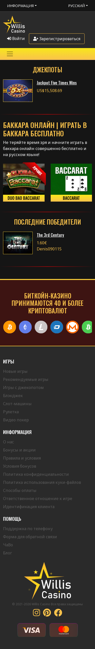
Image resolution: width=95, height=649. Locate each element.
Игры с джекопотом (23, 387)
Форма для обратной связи (30, 536)
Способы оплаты (19, 490)
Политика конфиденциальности (36, 474)
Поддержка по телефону (28, 528)
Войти (16, 38)
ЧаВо (8, 545)
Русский (76, 5)
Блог (7, 553)
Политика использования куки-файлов (42, 482)
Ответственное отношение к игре (37, 498)
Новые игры (15, 371)
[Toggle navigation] (10, 54)
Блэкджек (13, 395)
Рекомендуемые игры (25, 379)
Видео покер (16, 420)
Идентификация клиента (28, 506)
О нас (8, 442)
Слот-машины (17, 403)
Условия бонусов (19, 466)
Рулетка (11, 412)
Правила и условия (22, 458)
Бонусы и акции (19, 450)
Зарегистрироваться (56, 38)
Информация (20, 5)
